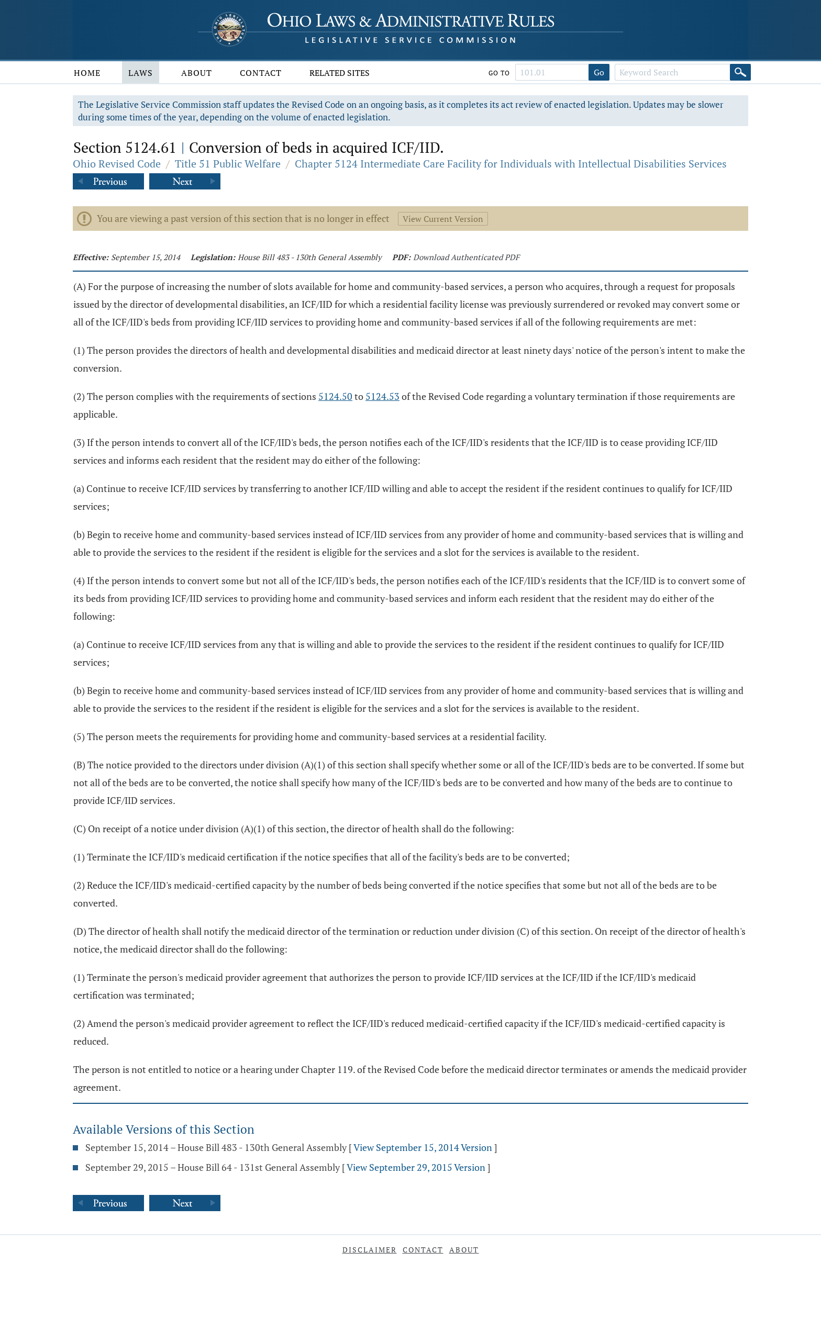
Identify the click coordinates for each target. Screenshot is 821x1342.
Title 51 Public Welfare (228, 163)
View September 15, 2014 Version (422, 1147)
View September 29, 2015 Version (416, 1167)
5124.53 (382, 396)
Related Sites (339, 73)
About (196, 73)
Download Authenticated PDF (466, 257)
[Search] (740, 72)
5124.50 (335, 396)
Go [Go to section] (599, 72)
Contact (261, 73)
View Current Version (443, 219)
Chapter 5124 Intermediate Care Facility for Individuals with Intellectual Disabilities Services (511, 163)
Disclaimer (369, 1250)
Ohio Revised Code (117, 163)
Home (87, 73)
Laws (140, 73)
